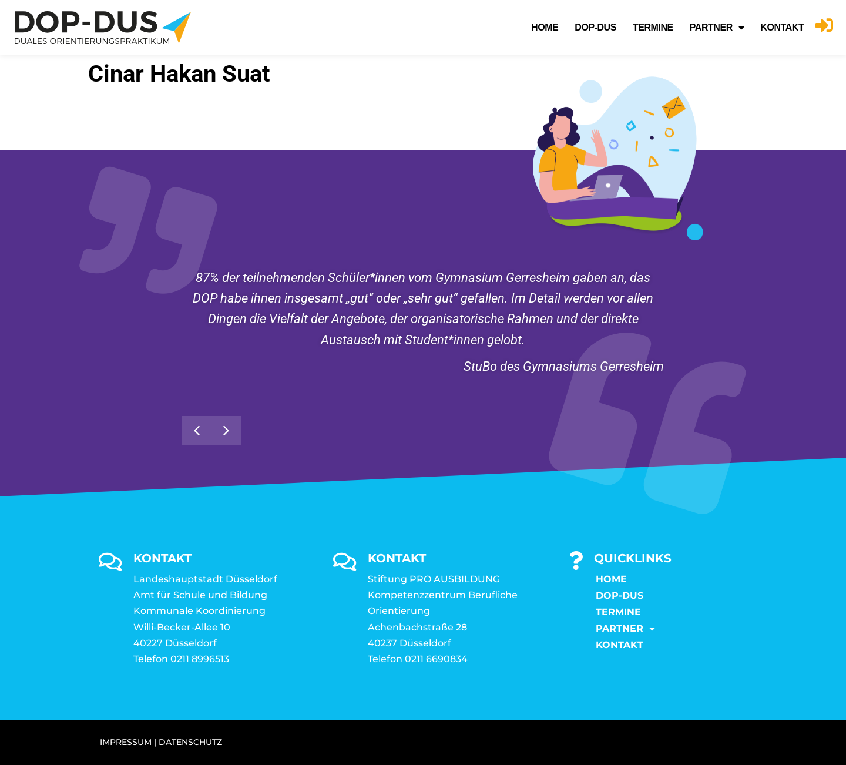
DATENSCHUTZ (190, 742)
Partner (717, 27)
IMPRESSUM (126, 742)
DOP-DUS (595, 27)
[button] (197, 430)
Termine (653, 27)
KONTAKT (782, 27)
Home (544, 27)
